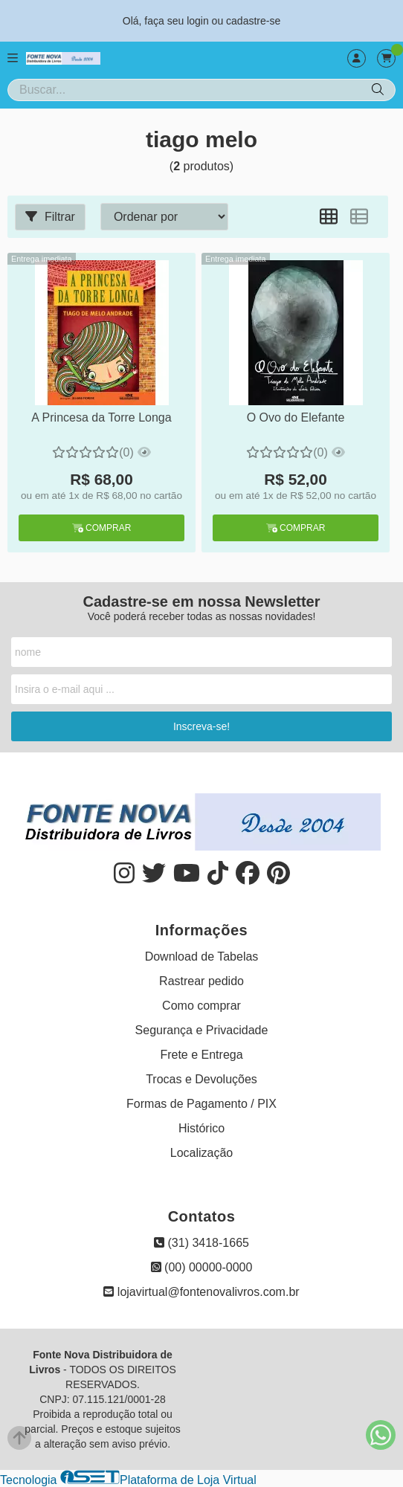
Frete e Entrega (201, 1054)
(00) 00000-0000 (202, 1267)
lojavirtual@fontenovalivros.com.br (201, 1292)
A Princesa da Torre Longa (101, 417)
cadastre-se (253, 21)
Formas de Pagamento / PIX (201, 1103)
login (199, 21)
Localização (201, 1152)
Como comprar (201, 1005)
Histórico (201, 1128)
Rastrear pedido (201, 981)
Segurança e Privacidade (201, 1030)
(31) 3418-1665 (201, 1242)
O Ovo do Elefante (296, 417)
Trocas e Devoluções (201, 1079)
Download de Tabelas (202, 956)
